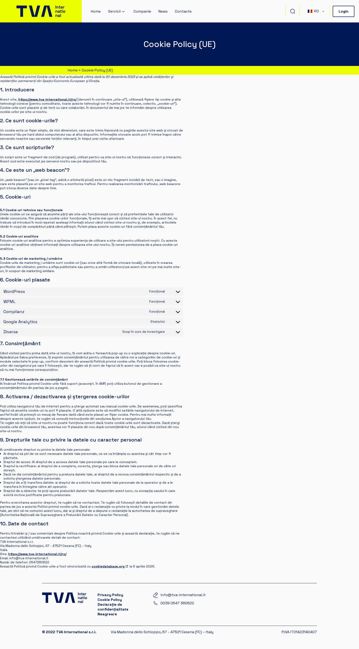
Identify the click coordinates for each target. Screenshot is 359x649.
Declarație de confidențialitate (113, 607)
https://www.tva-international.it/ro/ (47, 99)
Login (343, 11)
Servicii (114, 11)
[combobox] (315, 11)
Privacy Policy (110, 594)
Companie (142, 11)
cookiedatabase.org (108, 566)
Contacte (183, 11)
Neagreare (107, 614)
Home (96, 11)
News (163, 11)
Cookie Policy (110, 599)
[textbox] (316, 11)
